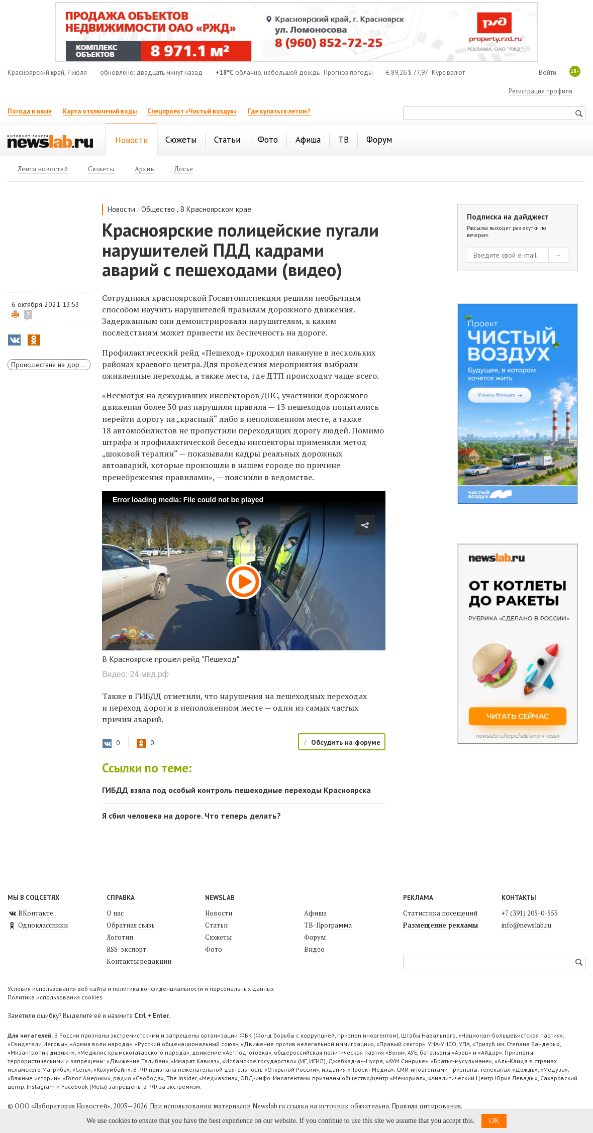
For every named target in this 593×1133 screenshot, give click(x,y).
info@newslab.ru (526, 925)
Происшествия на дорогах (50, 364)
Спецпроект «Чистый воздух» (192, 111)
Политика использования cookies (55, 997)
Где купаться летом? (279, 111)
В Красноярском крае (215, 209)
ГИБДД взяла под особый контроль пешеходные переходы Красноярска (236, 790)
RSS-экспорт (126, 949)
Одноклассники (38, 925)
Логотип (120, 937)
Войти (547, 72)
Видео (314, 949)
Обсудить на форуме (345, 742)
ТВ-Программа (328, 925)
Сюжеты (218, 937)
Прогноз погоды (348, 72)
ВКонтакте (30, 913)
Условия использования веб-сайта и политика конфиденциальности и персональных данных (141, 988)
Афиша (315, 913)
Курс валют (448, 72)
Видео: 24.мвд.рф (135, 674)
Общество (158, 209)
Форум (315, 937)
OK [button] (494, 1120)
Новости (121, 209)
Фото (213, 949)
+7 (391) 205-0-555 (530, 913)
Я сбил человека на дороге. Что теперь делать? (191, 816)
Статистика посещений (440, 913)
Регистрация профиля (540, 91)
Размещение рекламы (440, 925)
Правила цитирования (426, 1105)
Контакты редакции (139, 961)
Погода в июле (30, 111)
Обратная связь (131, 925)
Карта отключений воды (100, 111)
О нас (115, 913)
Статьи (216, 925)
